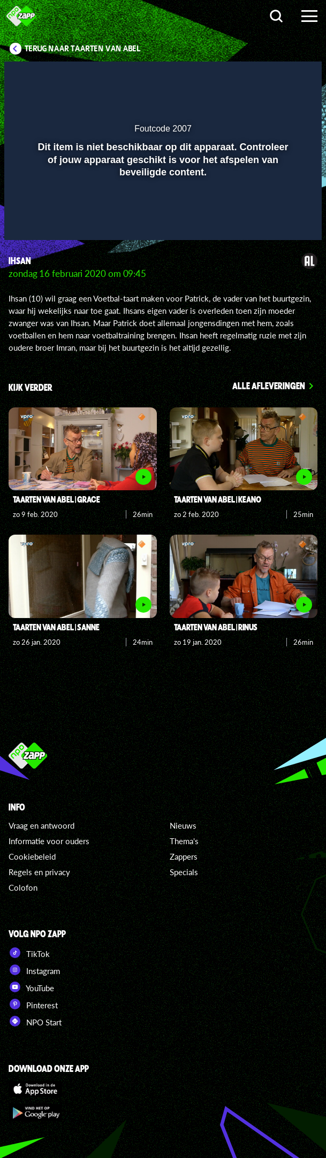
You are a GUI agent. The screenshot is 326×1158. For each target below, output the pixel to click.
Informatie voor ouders (49, 841)
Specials (184, 872)
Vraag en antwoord (41, 825)
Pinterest (33, 1004)
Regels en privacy (39, 872)
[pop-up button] (264, 76)
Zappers (184, 856)
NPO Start (35, 1021)
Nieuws (183, 825)
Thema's (184, 841)
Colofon (23, 887)
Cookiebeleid (32, 856)
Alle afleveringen (268, 385)
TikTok (29, 952)
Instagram (34, 969)
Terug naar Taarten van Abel (83, 48)
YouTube (31, 987)
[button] (285, 76)
